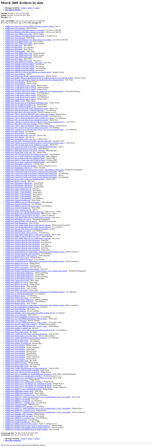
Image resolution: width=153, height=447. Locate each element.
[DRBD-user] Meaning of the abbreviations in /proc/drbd (24, 30)
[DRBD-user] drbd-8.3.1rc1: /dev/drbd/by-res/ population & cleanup (28, 378)
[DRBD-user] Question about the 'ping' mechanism (22, 240)
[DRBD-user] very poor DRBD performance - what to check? (26, 319)
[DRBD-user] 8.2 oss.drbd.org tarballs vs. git (20, 105)
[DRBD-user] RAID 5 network (16, 181)
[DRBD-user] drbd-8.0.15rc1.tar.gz (17, 257)
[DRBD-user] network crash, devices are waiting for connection (27, 229)
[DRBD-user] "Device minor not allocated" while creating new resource (30, 114)
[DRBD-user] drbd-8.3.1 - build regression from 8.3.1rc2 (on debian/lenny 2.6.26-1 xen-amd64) (38, 397)
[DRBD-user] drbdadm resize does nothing (20, 64)
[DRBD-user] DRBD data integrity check (19, 391)
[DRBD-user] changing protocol (16, 405)
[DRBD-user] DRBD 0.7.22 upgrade (17, 399)
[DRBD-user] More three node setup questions (21, 112)
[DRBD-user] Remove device (15, 286)
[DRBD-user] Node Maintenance (16, 223)
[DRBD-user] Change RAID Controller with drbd (22, 370)
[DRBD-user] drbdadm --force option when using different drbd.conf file (30, 313)
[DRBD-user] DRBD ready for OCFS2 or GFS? (21, 424)
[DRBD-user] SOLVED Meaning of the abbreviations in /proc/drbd (28, 40)
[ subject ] (30, 8)
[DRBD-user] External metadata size (18, 200)
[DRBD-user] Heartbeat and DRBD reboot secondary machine (26, 429)
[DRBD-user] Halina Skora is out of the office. (21, 336)
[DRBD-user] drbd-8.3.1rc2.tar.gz (17, 380)
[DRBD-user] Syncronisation (15, 28)
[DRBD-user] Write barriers (15, 131)
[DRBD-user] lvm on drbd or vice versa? (19, 259)
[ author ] (37, 8)
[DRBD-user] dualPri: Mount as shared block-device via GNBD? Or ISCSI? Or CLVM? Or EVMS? (39, 78)
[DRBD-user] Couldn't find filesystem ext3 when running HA (26, 334)
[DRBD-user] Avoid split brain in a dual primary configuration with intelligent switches (35, 252)
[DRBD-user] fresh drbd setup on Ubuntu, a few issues (24, 63)
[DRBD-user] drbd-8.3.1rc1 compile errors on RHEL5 (24, 376)
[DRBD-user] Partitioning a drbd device (19, 164)
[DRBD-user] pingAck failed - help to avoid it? (21, 221)
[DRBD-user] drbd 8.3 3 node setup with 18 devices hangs (25, 160)
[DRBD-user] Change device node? (17, 280)
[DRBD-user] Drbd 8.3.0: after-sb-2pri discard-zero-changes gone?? (28, 72)
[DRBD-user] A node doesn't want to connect (20, 85)
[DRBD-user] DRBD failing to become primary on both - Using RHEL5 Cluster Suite (34, 170)
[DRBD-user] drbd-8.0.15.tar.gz (16, 362)
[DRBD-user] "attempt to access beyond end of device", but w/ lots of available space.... (35, 122)
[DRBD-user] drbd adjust (14, 45)
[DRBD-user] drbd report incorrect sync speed (21, 149)
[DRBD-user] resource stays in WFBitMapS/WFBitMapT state (26, 103)
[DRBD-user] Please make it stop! (17, 332)
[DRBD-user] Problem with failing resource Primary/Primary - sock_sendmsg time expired (36, 271)
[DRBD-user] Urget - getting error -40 (18, 189)
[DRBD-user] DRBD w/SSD (15, 101)
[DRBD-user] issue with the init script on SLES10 (22, 372)
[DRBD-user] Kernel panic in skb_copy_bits (20, 135)
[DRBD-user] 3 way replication (16, 315)
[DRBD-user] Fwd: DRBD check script (18, 34)
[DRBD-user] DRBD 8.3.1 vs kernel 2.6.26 (20, 395)
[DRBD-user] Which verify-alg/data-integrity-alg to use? (24, 212)
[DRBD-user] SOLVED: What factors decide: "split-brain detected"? (28, 141)
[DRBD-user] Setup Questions (15, 309)
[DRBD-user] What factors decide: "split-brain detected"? (25, 76)
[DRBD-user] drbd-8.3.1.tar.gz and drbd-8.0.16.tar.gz (23, 389)
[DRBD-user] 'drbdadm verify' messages (19, 406)
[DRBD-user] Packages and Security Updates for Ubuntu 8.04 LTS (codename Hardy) (34, 80)
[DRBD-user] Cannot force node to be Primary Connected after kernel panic (31, 147)
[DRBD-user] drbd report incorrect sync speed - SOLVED (25, 150)
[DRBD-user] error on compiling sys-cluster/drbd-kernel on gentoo (28, 374)
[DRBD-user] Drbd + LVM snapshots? (18, 191)
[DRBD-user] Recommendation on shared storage (22, 269)
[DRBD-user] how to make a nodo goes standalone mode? (25, 156)
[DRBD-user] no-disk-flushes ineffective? (19, 273)
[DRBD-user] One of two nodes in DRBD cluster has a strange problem (29, 26)
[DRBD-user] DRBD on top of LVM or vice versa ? (23, 202)
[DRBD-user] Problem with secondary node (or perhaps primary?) (28, 426)
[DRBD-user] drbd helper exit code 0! (18, 219)
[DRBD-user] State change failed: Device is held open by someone (28, 217)
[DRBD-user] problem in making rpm (18, 328)
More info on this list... (13, 10)
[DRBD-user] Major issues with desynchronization (22, 213)
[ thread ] (23, 8)
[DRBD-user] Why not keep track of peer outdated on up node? (27, 108)
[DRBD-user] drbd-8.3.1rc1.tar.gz (17, 263)
